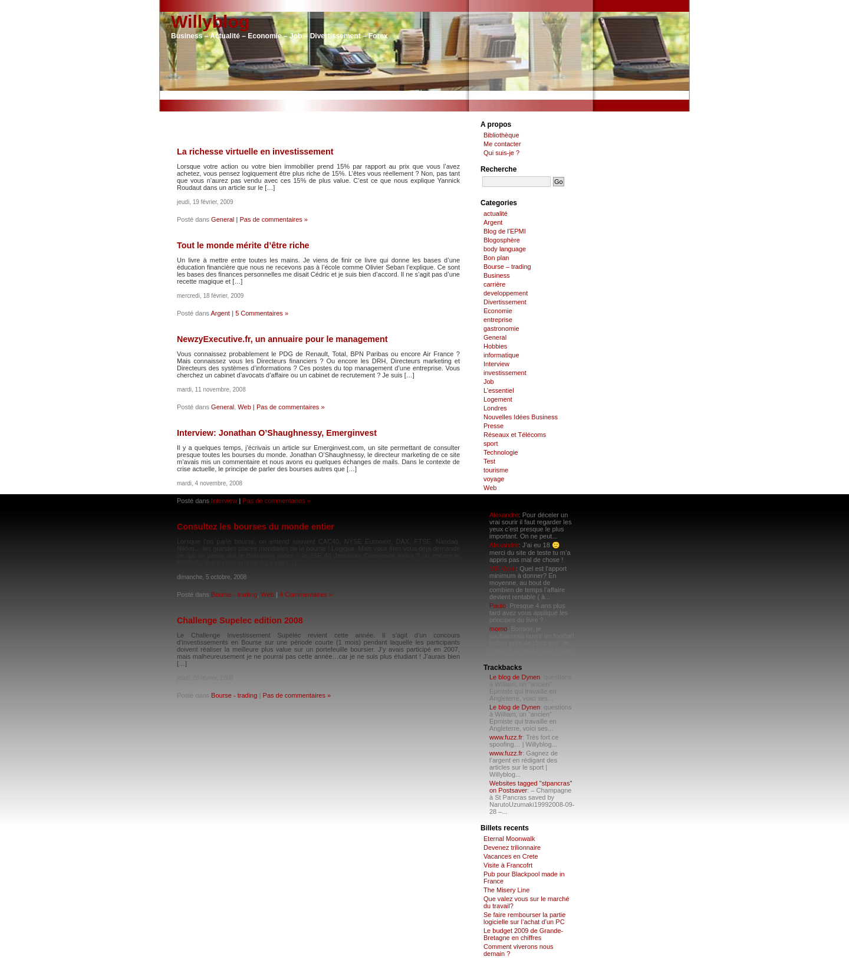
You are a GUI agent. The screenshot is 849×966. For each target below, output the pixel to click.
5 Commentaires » (261, 313)
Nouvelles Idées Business (520, 416)
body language (504, 248)
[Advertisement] (424, 95)
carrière (494, 284)
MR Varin (502, 568)
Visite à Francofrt (507, 865)
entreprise (497, 319)
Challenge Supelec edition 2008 (240, 620)
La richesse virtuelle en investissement (255, 151)
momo (498, 628)
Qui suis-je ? (501, 152)
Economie (497, 310)
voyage (493, 478)
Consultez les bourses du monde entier (255, 526)
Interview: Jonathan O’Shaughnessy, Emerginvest (277, 433)
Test (489, 461)
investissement (504, 372)
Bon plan (496, 257)
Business (496, 275)
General (222, 219)
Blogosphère (501, 240)
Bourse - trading (234, 594)
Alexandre (504, 514)
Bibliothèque (501, 135)
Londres (495, 408)
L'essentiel (498, 390)
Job (488, 381)
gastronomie (501, 328)
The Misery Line (506, 889)
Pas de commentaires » (273, 219)
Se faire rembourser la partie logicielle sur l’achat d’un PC (524, 918)
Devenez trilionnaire (512, 847)
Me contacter (502, 143)
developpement (505, 293)
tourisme (495, 470)
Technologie (500, 452)
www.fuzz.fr (505, 737)
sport (490, 443)
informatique (501, 355)
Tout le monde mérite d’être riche (243, 245)
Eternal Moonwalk (509, 838)
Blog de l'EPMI (504, 231)
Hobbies (495, 346)
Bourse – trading (507, 266)
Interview (224, 500)
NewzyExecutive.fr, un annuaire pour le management (282, 339)
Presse (493, 425)
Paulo (497, 605)
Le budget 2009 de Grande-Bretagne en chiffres (523, 934)
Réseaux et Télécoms (514, 434)
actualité (495, 213)
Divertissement (504, 301)
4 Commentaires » (306, 594)
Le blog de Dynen (514, 677)
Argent (220, 313)
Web (244, 406)
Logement (497, 399)
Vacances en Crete (510, 856)
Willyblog (210, 21)
